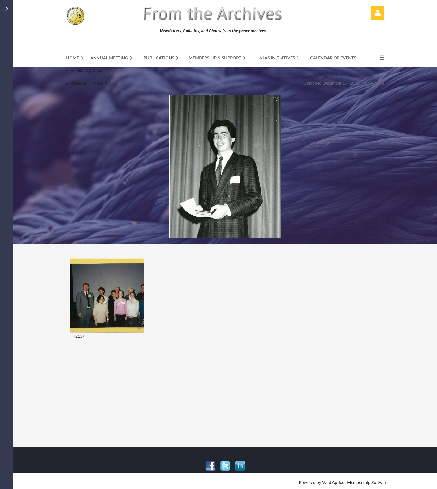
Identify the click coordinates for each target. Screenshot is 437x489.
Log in (377, 13)
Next (98, 82)
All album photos (86, 70)
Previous (79, 82)
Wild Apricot (334, 482)
